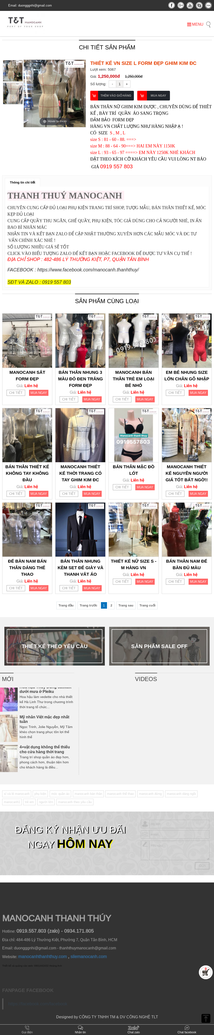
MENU (195, 24)
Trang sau (125, 605)
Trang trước (88, 605)
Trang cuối (147, 605)
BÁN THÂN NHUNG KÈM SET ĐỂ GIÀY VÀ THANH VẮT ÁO (80, 568)
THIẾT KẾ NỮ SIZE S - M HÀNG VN (133, 564)
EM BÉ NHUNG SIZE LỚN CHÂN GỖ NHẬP (186, 375)
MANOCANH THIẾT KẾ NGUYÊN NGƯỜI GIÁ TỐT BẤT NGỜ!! (187, 473)
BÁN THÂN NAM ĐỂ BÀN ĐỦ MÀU (186, 564)
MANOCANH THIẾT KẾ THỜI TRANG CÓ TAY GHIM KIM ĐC (80, 473)
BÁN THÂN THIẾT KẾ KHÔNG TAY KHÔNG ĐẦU (27, 473)
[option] (55, 93)
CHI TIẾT (16, 393)
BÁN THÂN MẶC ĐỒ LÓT (133, 470)
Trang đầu (66, 605)
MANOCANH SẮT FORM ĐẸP (27, 375)
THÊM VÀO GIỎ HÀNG (115, 95)
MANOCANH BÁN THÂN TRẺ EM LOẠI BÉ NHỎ (133, 379)
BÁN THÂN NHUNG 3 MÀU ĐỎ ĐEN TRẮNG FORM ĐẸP (80, 379)
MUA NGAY (158, 95)
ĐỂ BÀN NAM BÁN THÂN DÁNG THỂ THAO (27, 568)
